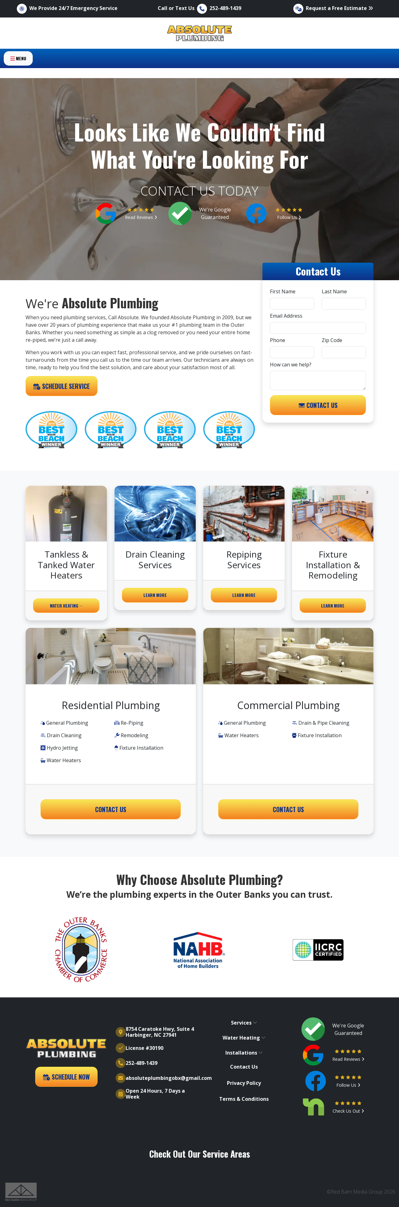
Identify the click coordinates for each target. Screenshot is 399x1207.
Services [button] (244, 1022)
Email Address (286, 315)
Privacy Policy (244, 1083)
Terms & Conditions (244, 1099)
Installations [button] (244, 1052)
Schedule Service (61, 386)
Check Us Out (348, 1111)
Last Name (334, 291)
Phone (277, 340)
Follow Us (289, 217)
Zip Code (332, 340)
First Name (283, 291)
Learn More (155, 595)
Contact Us (318, 405)
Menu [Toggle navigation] (18, 70)
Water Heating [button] (66, 606)
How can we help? (290, 364)
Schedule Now (66, 1076)
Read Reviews (141, 217)
